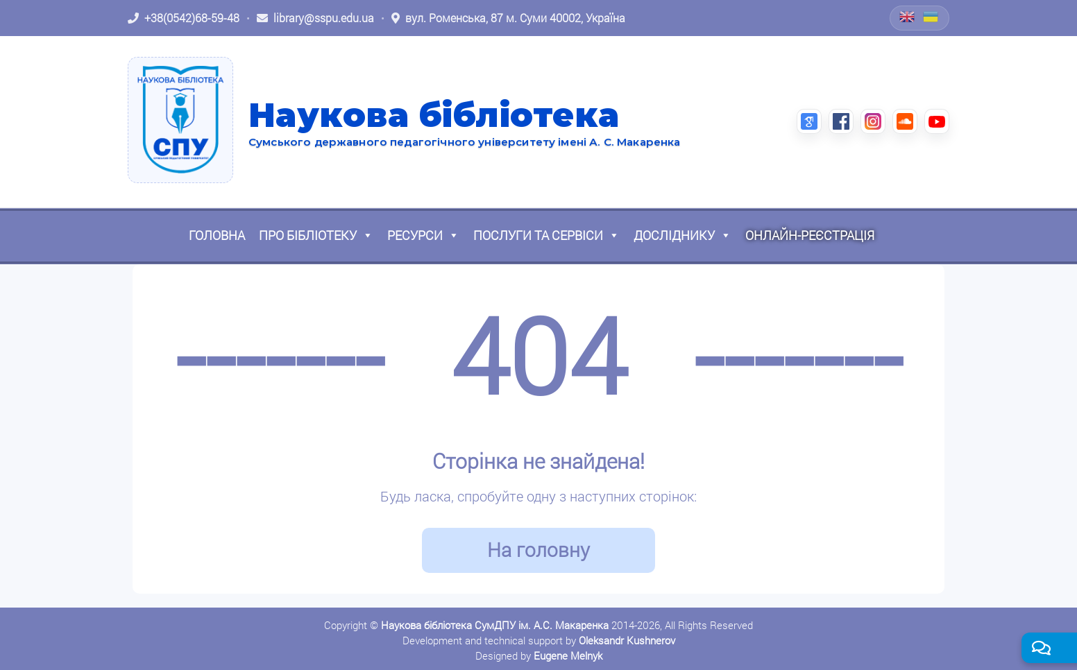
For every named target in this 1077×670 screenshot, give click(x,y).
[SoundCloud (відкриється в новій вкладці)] (904, 121)
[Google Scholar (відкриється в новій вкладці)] (809, 121)
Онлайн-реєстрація (809, 235)
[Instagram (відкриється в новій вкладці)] (872, 121)
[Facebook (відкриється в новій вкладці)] (841, 121)
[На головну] (180, 120)
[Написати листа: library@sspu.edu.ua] (315, 18)
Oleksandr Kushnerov (627, 640)
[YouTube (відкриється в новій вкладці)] (936, 121)
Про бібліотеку (316, 235)
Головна (217, 235)
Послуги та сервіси (546, 235)
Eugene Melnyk (568, 655)
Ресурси (423, 235)
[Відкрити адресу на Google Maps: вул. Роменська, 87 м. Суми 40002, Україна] (508, 18)
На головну (538, 549)
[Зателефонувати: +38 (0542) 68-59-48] (183, 18)
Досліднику (682, 235)
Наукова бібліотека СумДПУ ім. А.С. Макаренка (495, 625)
